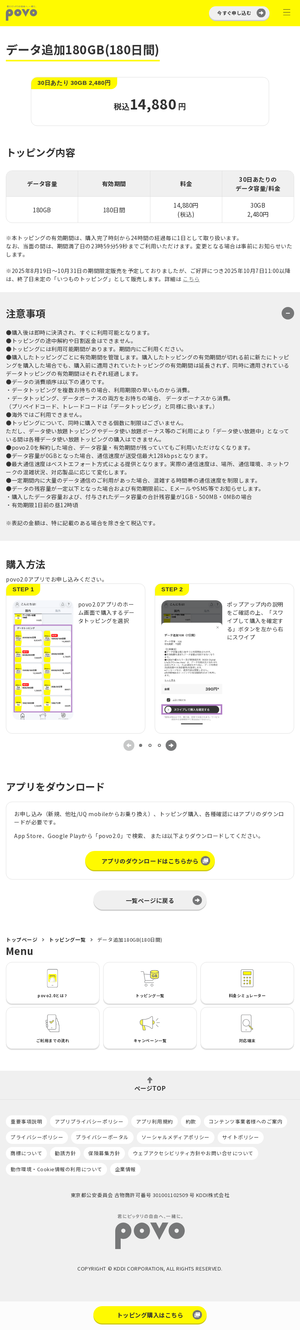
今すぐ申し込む (234, 12)
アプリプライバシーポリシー (89, 1121)
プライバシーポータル (102, 1137)
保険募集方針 (104, 1153)
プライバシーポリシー (37, 1137)
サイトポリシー (240, 1137)
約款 (191, 1121)
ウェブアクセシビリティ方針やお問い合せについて (193, 1153)
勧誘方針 (65, 1153)
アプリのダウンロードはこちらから (150, 860)
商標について (26, 1153)
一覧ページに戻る (150, 900)
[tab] (140, 745)
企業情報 (125, 1169)
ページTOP (150, 1087)
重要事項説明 (26, 1121)
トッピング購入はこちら (150, 1314)
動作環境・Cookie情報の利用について (56, 1169)
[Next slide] (171, 745)
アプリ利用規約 (154, 1121)
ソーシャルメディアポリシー (175, 1137)
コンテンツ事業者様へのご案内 (245, 1121)
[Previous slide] (128, 745)
